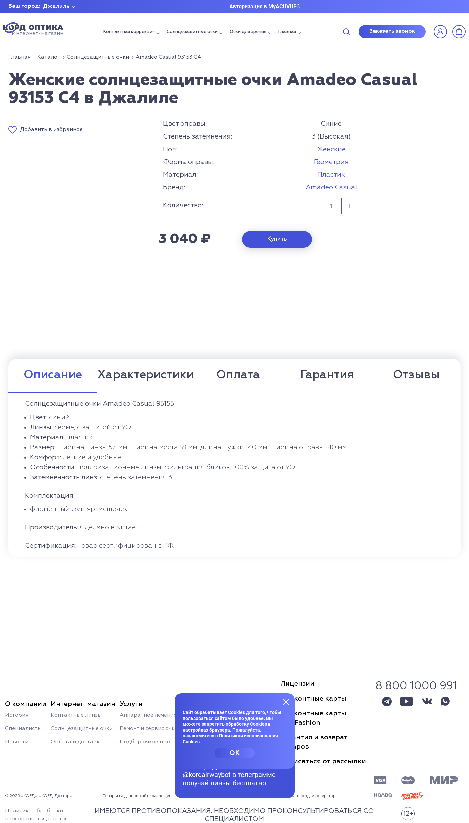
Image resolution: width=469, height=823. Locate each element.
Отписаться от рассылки (323, 761)
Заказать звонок (392, 31)
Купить (277, 239)
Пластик (331, 174)
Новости (16, 742)
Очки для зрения (248, 32)
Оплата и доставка (77, 742)
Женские (331, 149)
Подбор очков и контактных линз (165, 742)
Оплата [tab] (238, 375)
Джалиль (56, 6)
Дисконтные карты (313, 698)
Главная (287, 32)
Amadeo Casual (331, 187)
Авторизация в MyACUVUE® (265, 6)
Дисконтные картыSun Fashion (313, 718)
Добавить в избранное (51, 129)
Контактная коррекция (129, 32)
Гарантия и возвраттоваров (314, 742)
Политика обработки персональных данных (36, 815)
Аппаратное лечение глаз (155, 715)
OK (234, 753)
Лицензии (297, 683)
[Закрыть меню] (286, 702)
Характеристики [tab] (145, 375)
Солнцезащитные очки (192, 32)
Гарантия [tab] (327, 375)
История (16, 715)
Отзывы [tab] (416, 375)
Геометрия (331, 162)
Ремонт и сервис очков (150, 728)
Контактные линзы (76, 715)
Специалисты (23, 728)
